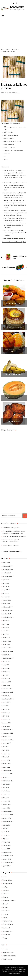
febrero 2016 (7, 600)
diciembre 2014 (7, 648)
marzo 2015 (6, 638)
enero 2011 (6, 808)
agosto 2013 (6, 702)
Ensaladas (6, 890)
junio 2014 (6, 668)
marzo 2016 (6, 597)
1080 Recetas (17, 6)
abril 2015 (6, 634)
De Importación (7, 883)
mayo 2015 (6, 631)
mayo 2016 (6, 590)
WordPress (22, 971)
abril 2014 (6, 675)
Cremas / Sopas (7, 880)
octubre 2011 (7, 777)
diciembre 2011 (7, 770)
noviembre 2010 (8, 815)
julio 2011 (6, 788)
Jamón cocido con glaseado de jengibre (14, 536)
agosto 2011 (6, 784)
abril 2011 (6, 798)
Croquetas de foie (14, 421)
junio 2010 (6, 832)
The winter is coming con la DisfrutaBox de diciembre (11, 541)
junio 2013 (6, 709)
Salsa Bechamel (9, 145)
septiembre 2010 (8, 822)
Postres (5, 918)
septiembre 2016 (8, 576)
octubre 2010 (7, 818)
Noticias (5, 907)
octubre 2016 (7, 573)
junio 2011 (6, 791)
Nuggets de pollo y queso (14, 303)
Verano (5, 938)
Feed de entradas (8, 952)
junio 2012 (6, 750)
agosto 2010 (6, 825)
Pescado (5, 914)
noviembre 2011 (8, 774)
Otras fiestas (6, 911)
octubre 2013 (7, 696)
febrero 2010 (7, 845)
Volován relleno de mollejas (14, 327)
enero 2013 (6, 726)
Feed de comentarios (9, 956)
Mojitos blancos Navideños (11, 545)
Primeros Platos (7, 921)
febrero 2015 (7, 641)
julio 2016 (6, 583)
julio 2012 (6, 747)
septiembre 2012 (8, 740)
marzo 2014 (6, 678)
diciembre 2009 (7, 852)
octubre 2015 (7, 614)
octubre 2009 (7, 859)
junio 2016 (6, 587)
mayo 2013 (6, 712)
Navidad (5, 904)
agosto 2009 (6, 866)
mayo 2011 (6, 794)
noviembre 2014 (8, 651)
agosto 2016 (6, 580)
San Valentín (6, 928)
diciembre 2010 (7, 811)
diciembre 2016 (7, 566)
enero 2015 (6, 644)
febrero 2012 (7, 764)
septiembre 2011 (8, 781)
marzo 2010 (6, 842)
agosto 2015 (6, 621)
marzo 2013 (6, 719)
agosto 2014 (6, 661)
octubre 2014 (7, 655)
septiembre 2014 (8, 658)
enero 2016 (6, 603)
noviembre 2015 (8, 610)
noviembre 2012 (8, 733)
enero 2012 (6, 767)
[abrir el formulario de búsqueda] (16, 3)
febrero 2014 (7, 682)
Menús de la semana (9, 901)
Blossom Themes (7, 971)
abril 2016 (6, 593)
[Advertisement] (14, 33)
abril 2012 (6, 757)
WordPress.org (7, 959)
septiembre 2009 (8, 862)
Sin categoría (7, 935)
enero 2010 (6, 849)
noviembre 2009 (8, 856)
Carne (4, 877)
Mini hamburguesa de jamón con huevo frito (14, 350)
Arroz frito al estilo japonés (11, 528)
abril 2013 (6, 716)
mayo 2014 (6, 672)
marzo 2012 (6, 760)
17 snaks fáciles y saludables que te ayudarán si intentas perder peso (14, 532)
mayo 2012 (6, 753)
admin (2, 92)
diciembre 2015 (7, 607)
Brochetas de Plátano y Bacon (14, 374)
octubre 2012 (7, 736)
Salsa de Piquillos (9, 148)
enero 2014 (6, 685)
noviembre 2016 (8, 569)
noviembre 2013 (8, 692)
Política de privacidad (14, 973)
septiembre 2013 (8, 699)
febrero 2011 (7, 805)
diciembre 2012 (7, 730)
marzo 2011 (6, 801)
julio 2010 (6, 828)
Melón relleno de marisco (14, 398)
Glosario (5, 897)
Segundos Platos (8, 931)
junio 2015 (6, 627)
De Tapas (5, 887)
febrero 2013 (7, 723)
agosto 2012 (6, 743)
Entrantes (3, 81)
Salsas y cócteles (8, 924)
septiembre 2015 (8, 617)
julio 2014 (6, 665)
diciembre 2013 (7, 689)
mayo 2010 (6, 835)
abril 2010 (6, 839)
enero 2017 (6, 563)
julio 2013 (6, 706)
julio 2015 (6, 624)
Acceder (5, 949)
